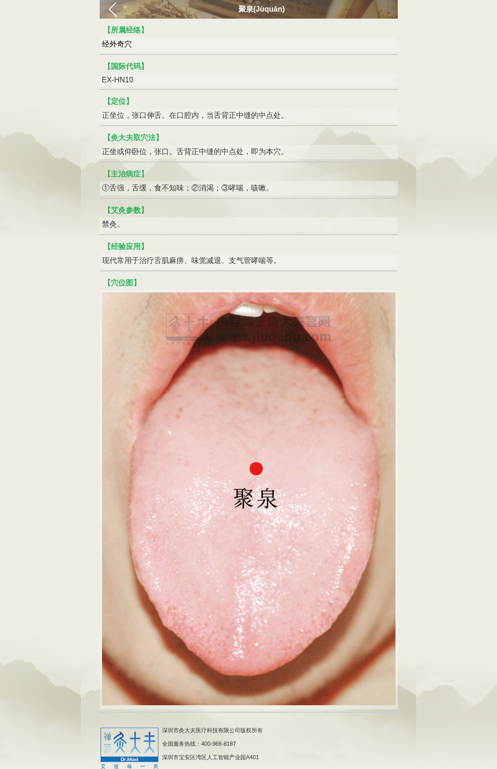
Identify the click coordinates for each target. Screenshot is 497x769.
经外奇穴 (117, 44)
